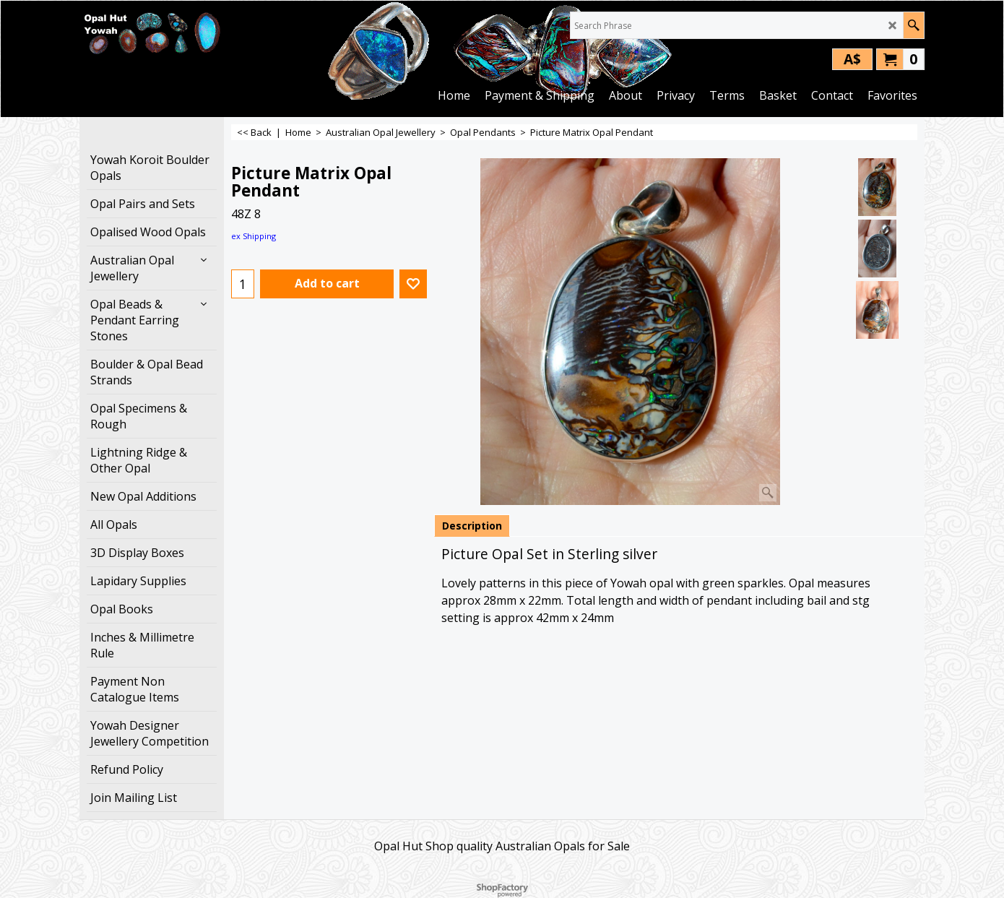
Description (472, 525)
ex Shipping (253, 235)
